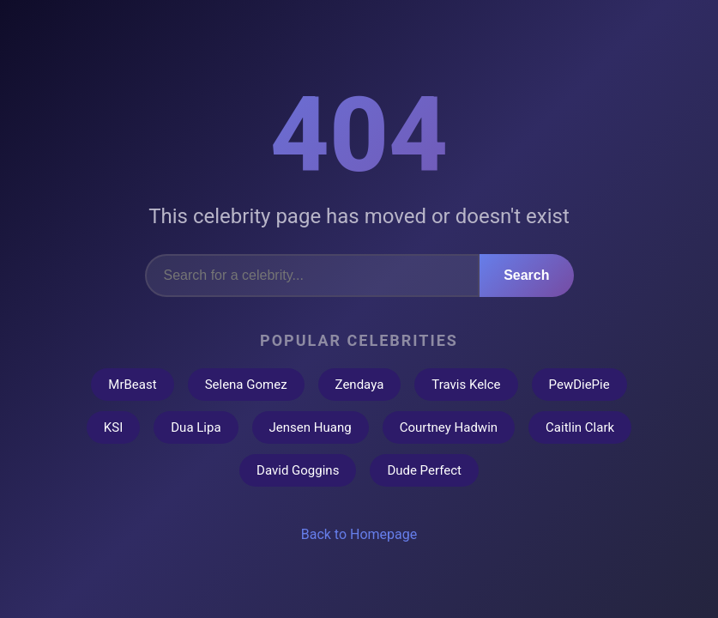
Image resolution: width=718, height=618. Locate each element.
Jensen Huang (310, 427)
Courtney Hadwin (449, 427)
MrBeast (132, 384)
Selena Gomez (246, 384)
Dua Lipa (195, 427)
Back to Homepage (359, 534)
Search (526, 275)
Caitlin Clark (580, 427)
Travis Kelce (465, 384)
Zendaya (359, 384)
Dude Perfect (424, 470)
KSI (113, 427)
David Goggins (297, 470)
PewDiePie (579, 384)
